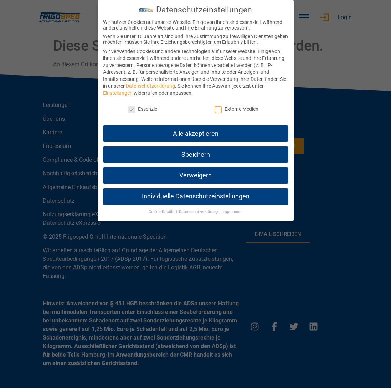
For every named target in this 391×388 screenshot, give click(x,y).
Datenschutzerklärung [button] (199, 211)
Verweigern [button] (195, 175)
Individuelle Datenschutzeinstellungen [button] (195, 196)
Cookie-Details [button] (162, 211)
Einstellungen (118, 93)
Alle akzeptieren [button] (195, 133)
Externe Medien (236, 109)
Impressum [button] (232, 211)
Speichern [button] (195, 154)
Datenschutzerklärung (150, 86)
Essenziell (143, 109)
